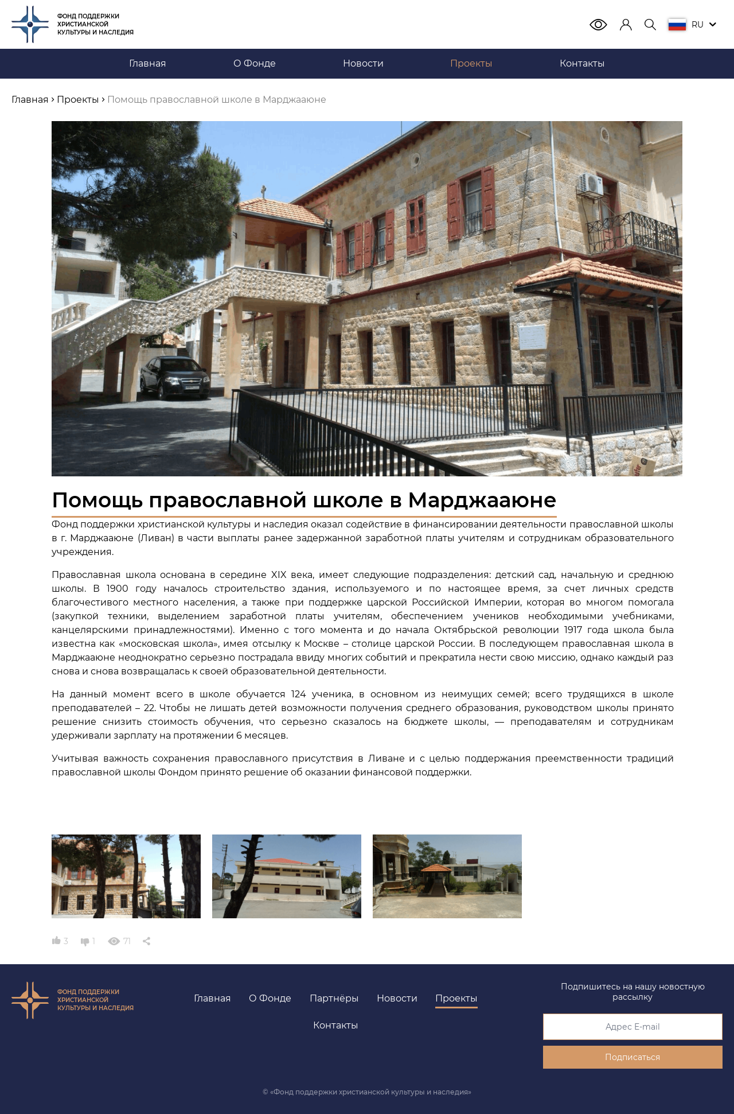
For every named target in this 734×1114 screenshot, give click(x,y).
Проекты (456, 998)
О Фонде (270, 998)
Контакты (335, 1025)
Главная (212, 998)
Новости (397, 998)
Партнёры (334, 998)
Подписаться (632, 1057)
